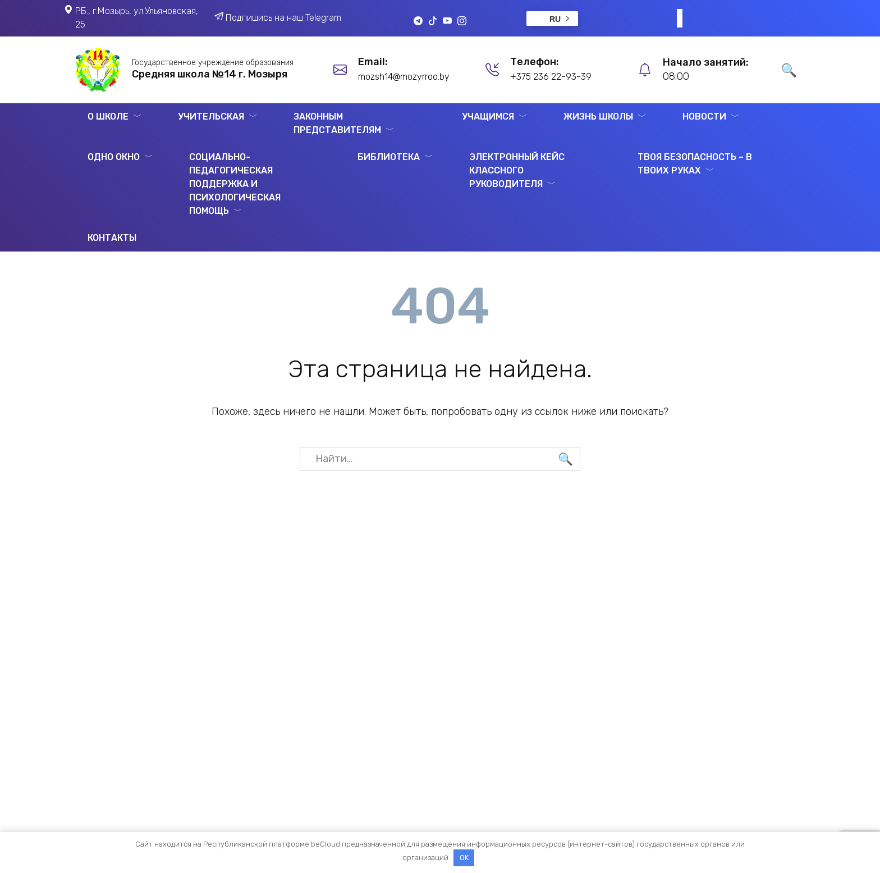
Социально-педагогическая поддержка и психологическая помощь (235, 184)
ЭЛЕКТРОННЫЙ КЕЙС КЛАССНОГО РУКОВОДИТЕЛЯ (517, 170)
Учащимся (488, 116)
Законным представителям (337, 123)
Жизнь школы (598, 116)
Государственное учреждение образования (213, 62)
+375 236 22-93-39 (551, 76)
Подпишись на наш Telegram (283, 17)
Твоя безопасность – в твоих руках (695, 164)
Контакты (112, 237)
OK (464, 857)
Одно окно (114, 157)
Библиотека (389, 157)
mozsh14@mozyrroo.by (404, 76)
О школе (108, 116)
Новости (704, 116)
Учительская (211, 116)
